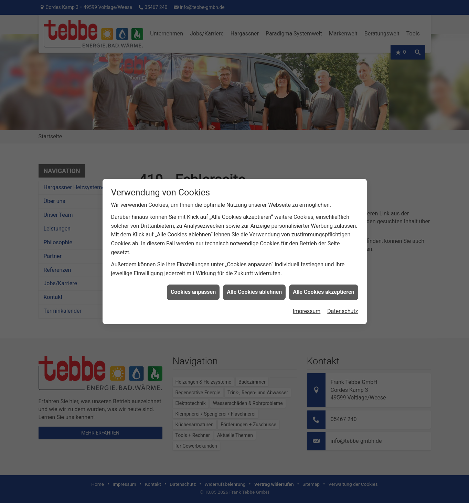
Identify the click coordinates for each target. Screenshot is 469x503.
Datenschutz (342, 306)
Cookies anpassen (193, 287)
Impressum (307, 306)
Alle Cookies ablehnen (254, 287)
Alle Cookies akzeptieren (323, 287)
